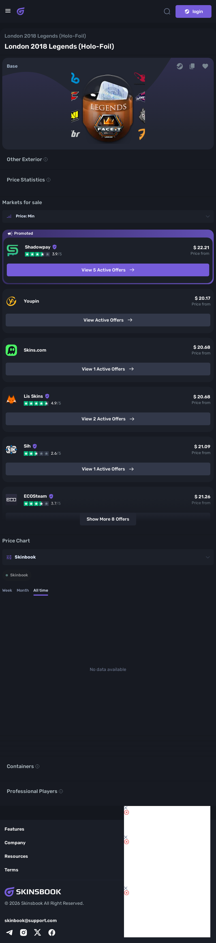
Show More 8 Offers (108, 519)
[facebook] (52, 932)
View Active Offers (108, 320)
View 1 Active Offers (108, 369)
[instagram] (23, 932)
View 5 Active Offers (108, 270)
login (193, 11)
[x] (37, 932)
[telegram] (9, 932)
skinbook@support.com (31, 920)
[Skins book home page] (20, 11)
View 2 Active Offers (108, 419)
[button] (205, 66)
